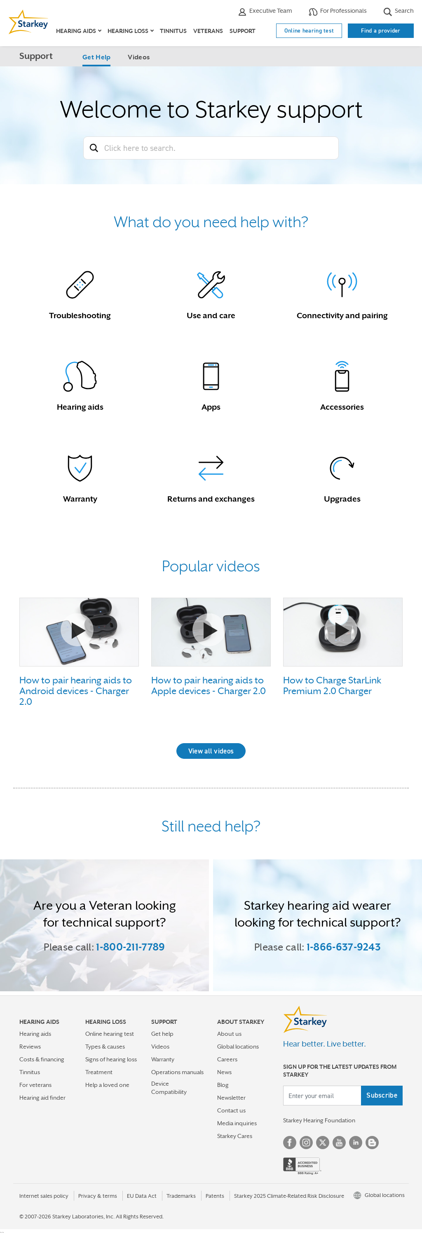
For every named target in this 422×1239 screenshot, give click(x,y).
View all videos (211, 751)
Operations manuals (177, 1072)
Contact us (231, 1110)
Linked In (355, 1142)
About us (229, 1033)
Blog (223, 1085)
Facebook (289, 1142)
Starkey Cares (234, 1136)
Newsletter (231, 1097)
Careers (227, 1059)
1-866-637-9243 (344, 947)
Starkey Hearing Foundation (319, 1120)
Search (398, 11)
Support (243, 31)
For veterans (35, 1085)
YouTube (339, 1142)
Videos (139, 57)
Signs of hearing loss (111, 1059)
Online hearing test (309, 30)
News (224, 1072)
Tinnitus (173, 31)
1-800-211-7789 (130, 947)
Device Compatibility (169, 1087)
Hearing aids (35, 1033)
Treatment (99, 1072)
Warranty (162, 1059)
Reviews (30, 1046)
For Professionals (338, 11)
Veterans (208, 31)
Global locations (238, 1046)
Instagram (306, 1142)
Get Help (96, 57)
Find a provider (381, 30)
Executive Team (265, 11)
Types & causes (105, 1046)
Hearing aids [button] (76, 31)
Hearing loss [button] (128, 31)
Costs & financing (41, 1059)
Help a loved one (107, 1085)
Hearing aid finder (42, 1097)
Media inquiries (237, 1123)
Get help (162, 1033)
